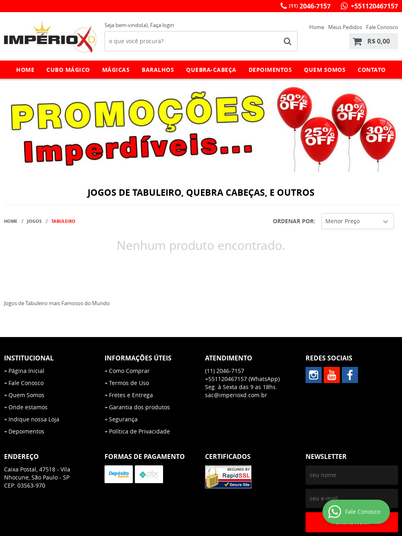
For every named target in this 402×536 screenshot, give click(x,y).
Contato (372, 69)
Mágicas (116, 69)
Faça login (162, 25)
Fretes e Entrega (131, 395)
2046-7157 (310, 6)
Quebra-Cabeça (211, 69)
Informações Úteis (138, 358)
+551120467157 (373, 6)
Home (316, 27)
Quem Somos (324, 69)
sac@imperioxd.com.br (236, 395)
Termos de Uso (129, 383)
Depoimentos (270, 69)
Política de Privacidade (139, 431)
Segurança (123, 419)
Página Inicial (26, 371)
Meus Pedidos (345, 27)
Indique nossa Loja (33, 419)
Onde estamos (28, 407)
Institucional (29, 358)
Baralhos (158, 69)
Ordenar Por (293, 221)
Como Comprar (129, 371)
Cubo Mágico (68, 69)
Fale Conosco (382, 27)
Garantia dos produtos (139, 407)
